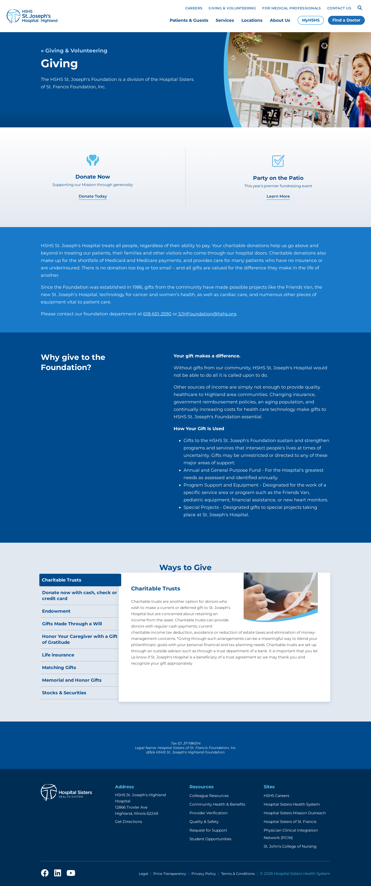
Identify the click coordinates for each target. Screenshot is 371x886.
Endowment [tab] (56, 611)
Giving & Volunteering (232, 8)
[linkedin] (57, 873)
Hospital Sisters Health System (292, 804)
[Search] (359, 7)
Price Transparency (169, 873)
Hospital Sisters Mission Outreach (295, 813)
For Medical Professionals (291, 8)
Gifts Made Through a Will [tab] (72, 624)
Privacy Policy (203, 873)
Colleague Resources (209, 795)
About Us (280, 20)
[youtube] (71, 873)
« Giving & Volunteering (74, 50)
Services (225, 20)
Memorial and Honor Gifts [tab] (72, 680)
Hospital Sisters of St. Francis (290, 821)
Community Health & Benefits (217, 804)
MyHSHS (311, 20)
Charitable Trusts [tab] (61, 580)
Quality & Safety (204, 821)
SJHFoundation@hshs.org (206, 314)
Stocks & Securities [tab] (64, 693)
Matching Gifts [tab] (59, 667)
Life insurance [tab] (58, 655)
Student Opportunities (210, 839)
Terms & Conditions (238, 873)
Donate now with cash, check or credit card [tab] (79, 595)
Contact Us (339, 8)
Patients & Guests (189, 20)
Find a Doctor (346, 20)
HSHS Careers (276, 795)
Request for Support (208, 830)
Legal (143, 873)
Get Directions (128, 821)
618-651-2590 (157, 314)
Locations (251, 20)
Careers (194, 8)
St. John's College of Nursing (290, 846)
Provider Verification (208, 813)
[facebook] (45, 873)
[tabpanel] (224, 637)
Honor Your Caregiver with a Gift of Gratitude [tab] (79, 639)
